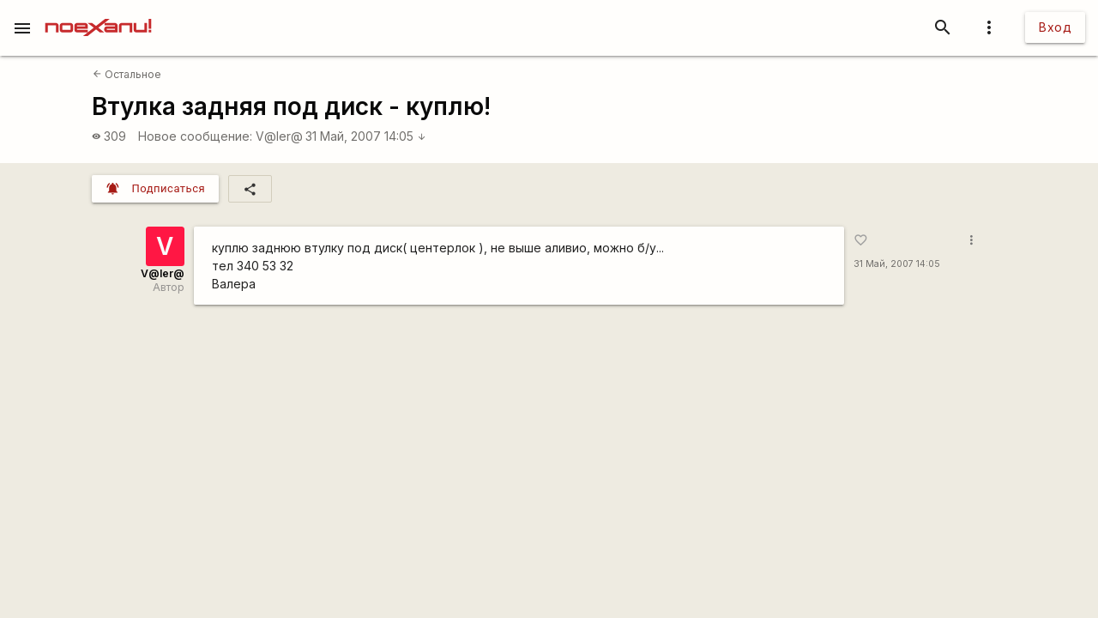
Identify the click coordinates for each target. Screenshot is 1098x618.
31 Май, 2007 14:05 (365, 136)
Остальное (127, 74)
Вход (1055, 27)
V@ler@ (279, 136)
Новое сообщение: (195, 136)
